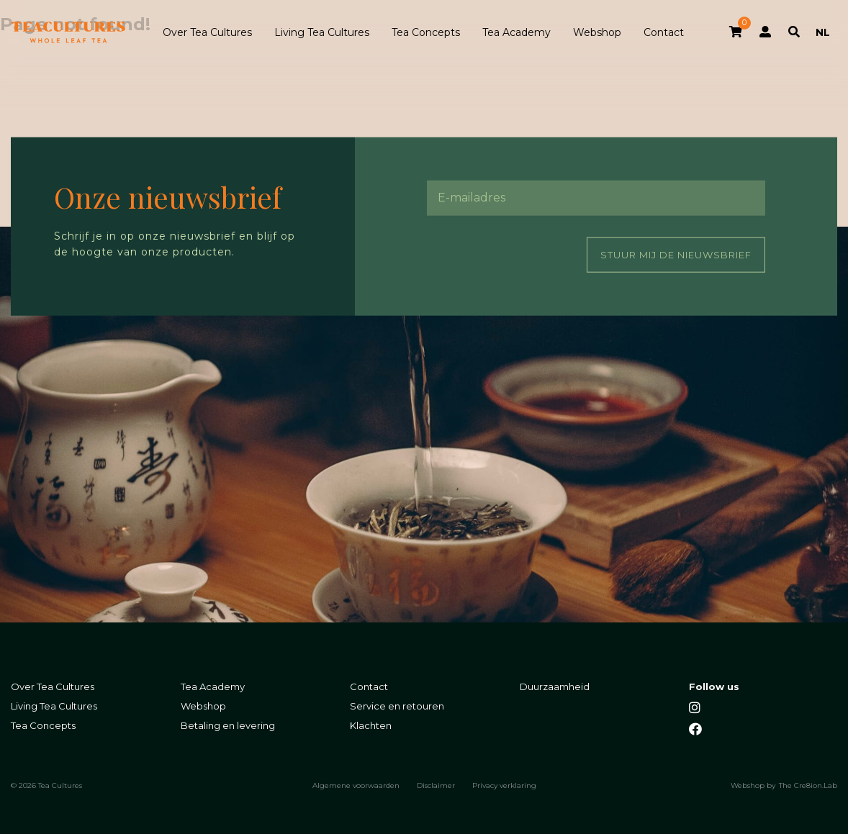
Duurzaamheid (555, 686)
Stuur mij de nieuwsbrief (676, 254)
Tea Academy (516, 32)
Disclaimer (436, 785)
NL (823, 32)
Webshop (597, 32)
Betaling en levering (228, 725)
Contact (664, 32)
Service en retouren (397, 706)
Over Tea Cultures (207, 32)
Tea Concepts (426, 32)
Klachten (371, 725)
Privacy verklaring (504, 785)
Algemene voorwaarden (356, 785)
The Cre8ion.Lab (808, 785)
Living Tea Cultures (321, 32)
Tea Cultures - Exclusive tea (68, 32)
